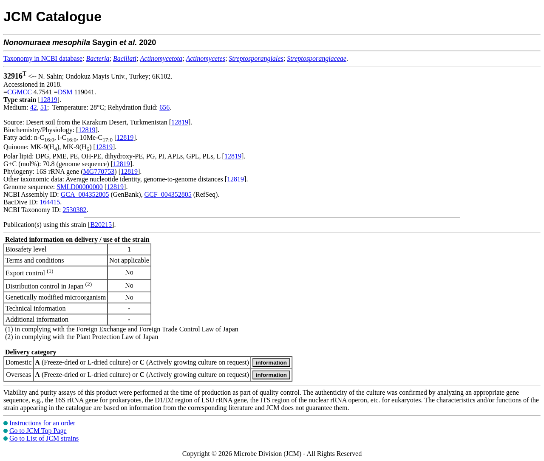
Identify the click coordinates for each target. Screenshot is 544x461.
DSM (65, 92)
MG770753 (99, 171)
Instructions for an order (42, 423)
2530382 (74, 209)
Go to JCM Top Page (38, 430)
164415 (50, 202)
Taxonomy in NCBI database (42, 58)
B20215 (101, 224)
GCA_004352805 (85, 194)
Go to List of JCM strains (44, 438)
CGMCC (19, 92)
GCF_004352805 (168, 194)
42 (33, 107)
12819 (48, 99)
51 (43, 107)
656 (164, 107)
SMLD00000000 (79, 186)
